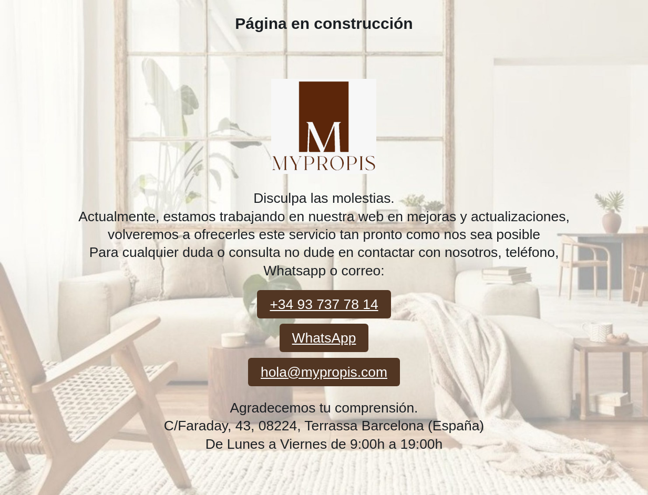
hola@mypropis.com (324, 372)
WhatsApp (324, 338)
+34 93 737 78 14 (324, 304)
